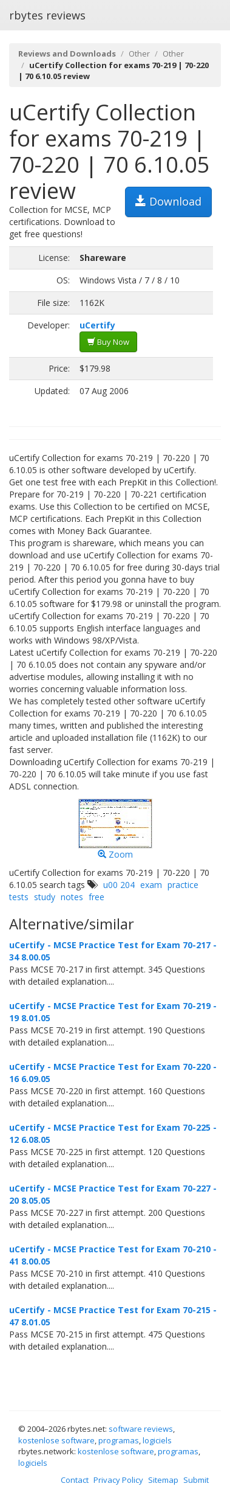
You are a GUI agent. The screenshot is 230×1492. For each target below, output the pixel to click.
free (96, 897)
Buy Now (108, 341)
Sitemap (163, 1479)
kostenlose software (56, 1440)
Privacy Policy (118, 1479)
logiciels (157, 1440)
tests (19, 897)
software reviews (141, 1428)
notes (72, 897)
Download (168, 201)
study (44, 897)
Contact (75, 1479)
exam (151, 884)
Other (139, 53)
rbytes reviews (47, 15)
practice (182, 884)
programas (118, 1440)
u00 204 (119, 884)
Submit (196, 1479)
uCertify (97, 325)
